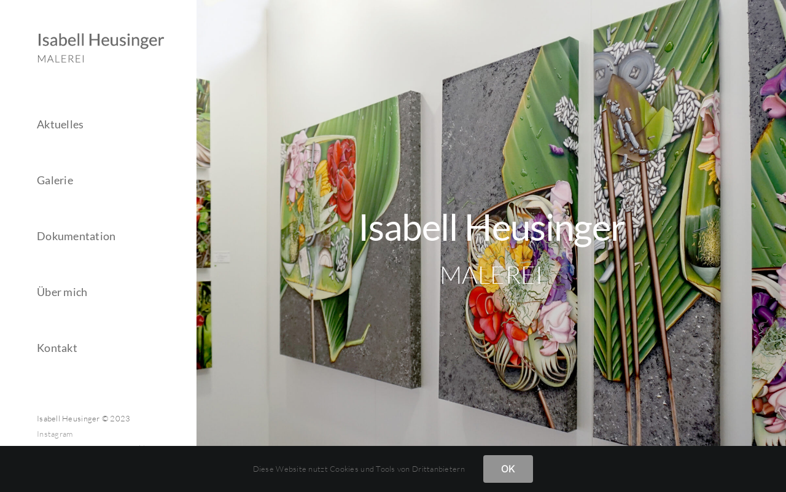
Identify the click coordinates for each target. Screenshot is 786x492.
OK (508, 469)
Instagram (54, 434)
